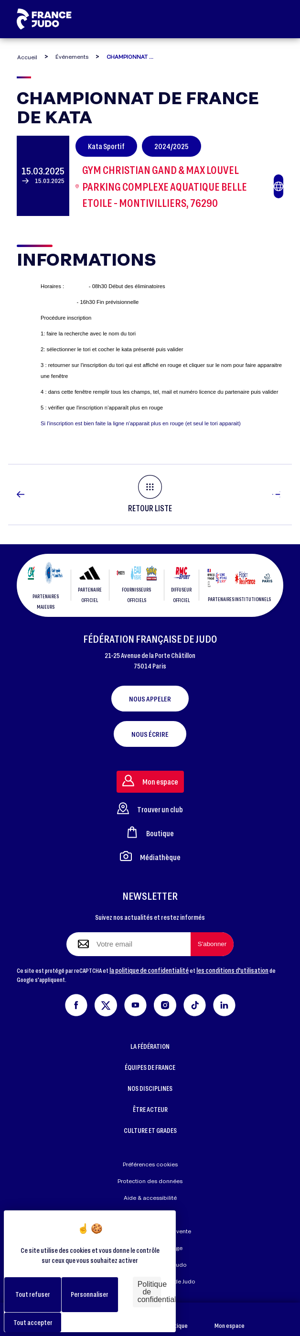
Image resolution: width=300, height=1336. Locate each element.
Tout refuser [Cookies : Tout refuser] (32, 1294)
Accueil (27, 57)
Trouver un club (150, 808)
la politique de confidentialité (149, 970)
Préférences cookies (150, 1164)
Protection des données (150, 1181)
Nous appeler (150, 698)
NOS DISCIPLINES (150, 1088)
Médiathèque (150, 856)
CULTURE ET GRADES (150, 1130)
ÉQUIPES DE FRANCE (150, 1067)
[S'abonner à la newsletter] (212, 944)
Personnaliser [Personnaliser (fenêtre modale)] (89, 1294)
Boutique (176, 1319)
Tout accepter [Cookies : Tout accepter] (33, 1322)
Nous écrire (150, 734)
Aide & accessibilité (150, 1198)
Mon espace (229, 1319)
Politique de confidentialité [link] (149, 1292)
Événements (71, 56)
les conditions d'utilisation (232, 970)
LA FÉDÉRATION (150, 1046)
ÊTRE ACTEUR (150, 1109)
